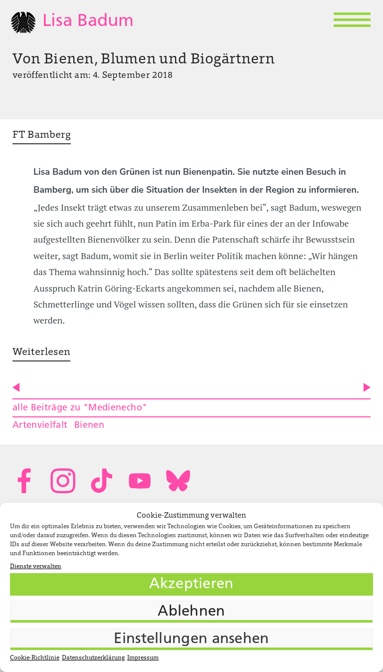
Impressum (143, 658)
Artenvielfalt (40, 425)
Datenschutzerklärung (93, 658)
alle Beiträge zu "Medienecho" (79, 408)
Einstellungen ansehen (191, 639)
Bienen (89, 425)
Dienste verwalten (35, 567)
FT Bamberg (41, 135)
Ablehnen (191, 612)
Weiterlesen (41, 352)
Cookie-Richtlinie (34, 658)
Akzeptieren (191, 584)
